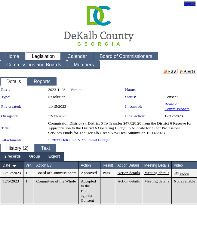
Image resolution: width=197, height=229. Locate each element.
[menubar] (32, 156)
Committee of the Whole (56, 181)
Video (184, 174)
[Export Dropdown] (54, 156)
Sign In (189, 4)
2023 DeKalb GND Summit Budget (80, 140)
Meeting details (156, 172)
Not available (184, 181)
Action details (128, 172)
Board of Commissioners (177, 106)
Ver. (29, 165)
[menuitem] (12, 156)
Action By (43, 165)
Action (86, 165)
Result (108, 165)
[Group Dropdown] (35, 156)
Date (6, 165)
